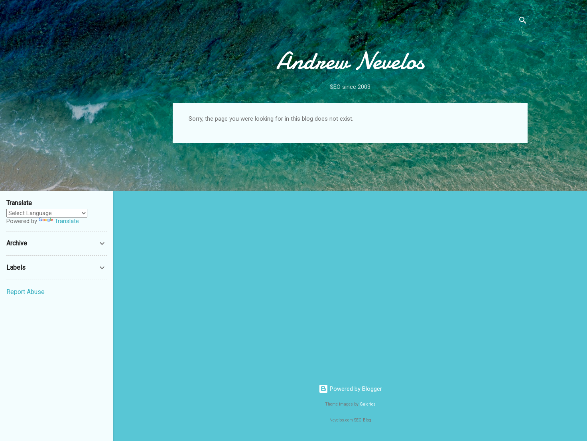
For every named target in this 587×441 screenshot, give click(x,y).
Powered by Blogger (350, 388)
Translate (59, 221)
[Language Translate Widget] (46, 213)
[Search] (523, 22)
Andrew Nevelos (350, 61)
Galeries (368, 404)
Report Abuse (25, 292)
